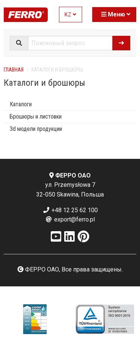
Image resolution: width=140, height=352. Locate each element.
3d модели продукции (36, 128)
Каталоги (21, 104)
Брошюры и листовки (36, 116)
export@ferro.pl (70, 219)
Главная (14, 70)
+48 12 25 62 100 (70, 210)
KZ (70, 15)
